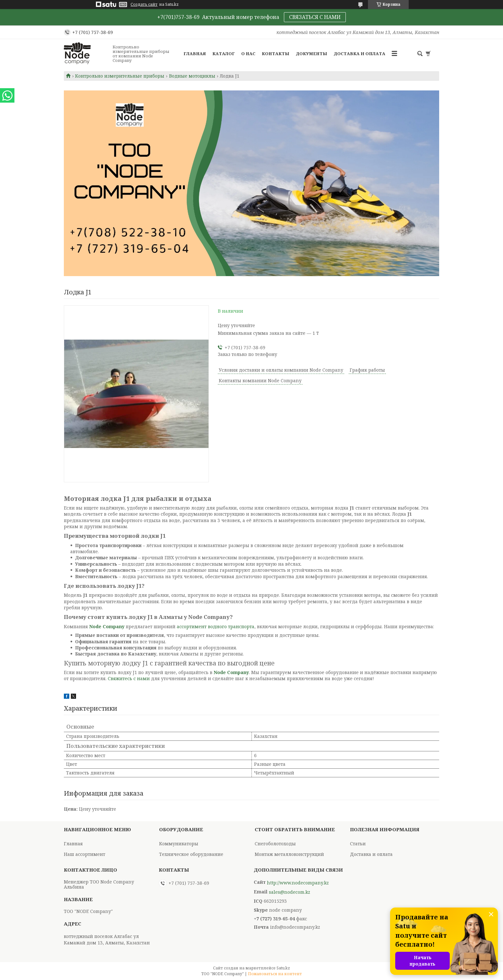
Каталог (223, 53)
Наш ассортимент (84, 854)
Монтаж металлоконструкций (289, 854)
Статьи (358, 844)
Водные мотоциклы (192, 76)
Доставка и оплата (359, 53)
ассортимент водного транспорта (215, 626)
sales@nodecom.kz (289, 892)
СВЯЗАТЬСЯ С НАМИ (315, 17)
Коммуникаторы (178, 844)
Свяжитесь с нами (129, 678)
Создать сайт (144, 4)
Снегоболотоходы (275, 844)
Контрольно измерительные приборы (119, 76)
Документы (311, 53)
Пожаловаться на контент (275, 973)
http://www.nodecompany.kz (298, 883)
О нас (248, 53)
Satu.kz (283, 968)
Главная (194, 53)
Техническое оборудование (191, 854)
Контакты (275, 53)
